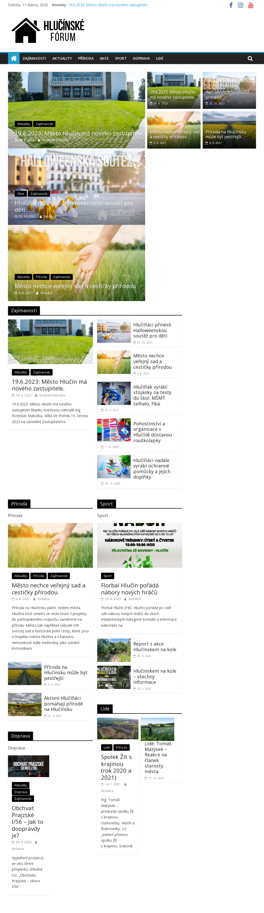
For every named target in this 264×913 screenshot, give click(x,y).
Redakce (50, 216)
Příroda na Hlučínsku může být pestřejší (225, 134)
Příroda (86, 58)
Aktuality (62, 58)
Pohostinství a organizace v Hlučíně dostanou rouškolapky (152, 431)
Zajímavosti (34, 58)
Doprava (141, 58)
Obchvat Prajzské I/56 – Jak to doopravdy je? (27, 821)
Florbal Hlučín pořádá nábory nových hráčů (130, 588)
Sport (121, 58)
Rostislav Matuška (55, 140)
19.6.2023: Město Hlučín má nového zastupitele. (108, 4)
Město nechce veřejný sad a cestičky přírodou (75, 286)
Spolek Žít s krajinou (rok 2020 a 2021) (116, 767)
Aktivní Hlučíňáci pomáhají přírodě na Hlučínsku (63, 703)
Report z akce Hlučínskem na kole (154, 647)
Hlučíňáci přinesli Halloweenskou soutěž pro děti (74, 206)
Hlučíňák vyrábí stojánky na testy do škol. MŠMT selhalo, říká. (152, 395)
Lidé (159, 58)
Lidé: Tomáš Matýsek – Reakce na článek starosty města (158, 757)
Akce (104, 58)
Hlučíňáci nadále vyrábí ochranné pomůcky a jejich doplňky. (151, 468)
